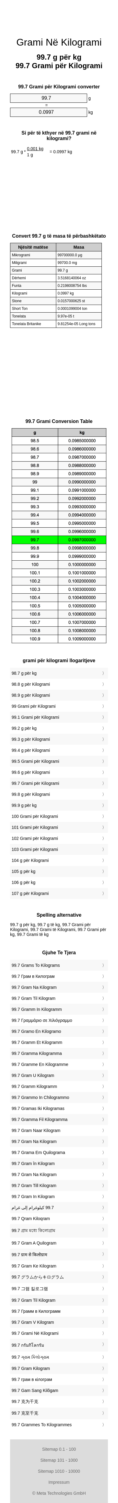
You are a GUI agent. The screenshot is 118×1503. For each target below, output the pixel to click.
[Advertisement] (59, 15)
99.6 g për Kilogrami (31, 772)
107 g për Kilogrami (30, 893)
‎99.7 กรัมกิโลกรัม (28, 1345)
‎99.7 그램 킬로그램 (30, 1288)
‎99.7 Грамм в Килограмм (36, 1311)
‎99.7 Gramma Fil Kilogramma (40, 1119)
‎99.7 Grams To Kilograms (36, 965)
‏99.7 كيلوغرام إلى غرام (33, 1207)
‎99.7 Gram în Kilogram (33, 1163)
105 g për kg (23, 871)
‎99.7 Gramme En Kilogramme (40, 1064)
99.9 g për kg (24, 805)
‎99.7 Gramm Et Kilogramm (37, 1042)
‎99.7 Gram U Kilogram (33, 1075)
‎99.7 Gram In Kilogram (33, 1196)
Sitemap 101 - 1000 (59, 1460)
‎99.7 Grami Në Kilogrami (35, 1333)
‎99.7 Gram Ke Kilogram (34, 1266)
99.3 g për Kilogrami (31, 739)
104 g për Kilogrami (30, 860)
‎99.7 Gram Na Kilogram (34, 987)
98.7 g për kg (24, 673)
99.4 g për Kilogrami (31, 750)
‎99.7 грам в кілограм (32, 1379)
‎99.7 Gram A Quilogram (34, 1243)
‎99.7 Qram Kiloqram (31, 1218)
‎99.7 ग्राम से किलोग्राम (29, 1254)
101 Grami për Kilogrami (35, 827)
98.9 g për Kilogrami (31, 695)
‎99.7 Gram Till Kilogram (34, 1185)
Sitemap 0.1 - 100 (59, 1449)
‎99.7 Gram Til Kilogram (33, 998)
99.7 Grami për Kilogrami (35, 783)
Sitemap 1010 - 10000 (59, 1471)
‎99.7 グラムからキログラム (38, 1277)
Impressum (58, 1482)
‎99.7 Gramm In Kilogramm (37, 1009)
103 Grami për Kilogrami (35, 849)
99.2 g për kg (24, 728)
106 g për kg (23, 882)
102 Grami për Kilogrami (35, 838)
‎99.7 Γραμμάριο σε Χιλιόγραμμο (42, 1020)
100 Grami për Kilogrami (35, 816)
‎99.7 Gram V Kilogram (33, 1322)
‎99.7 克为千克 (25, 1401)
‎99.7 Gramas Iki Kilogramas (38, 1108)
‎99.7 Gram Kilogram (31, 1368)
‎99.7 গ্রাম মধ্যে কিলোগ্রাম (33, 1230)
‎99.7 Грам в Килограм (33, 976)
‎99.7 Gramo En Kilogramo (36, 1031)
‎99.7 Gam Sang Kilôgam (35, 1390)
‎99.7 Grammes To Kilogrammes (42, 1424)
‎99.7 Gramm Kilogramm (34, 1086)
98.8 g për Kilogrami (31, 684)
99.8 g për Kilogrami (31, 794)
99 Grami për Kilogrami (34, 706)
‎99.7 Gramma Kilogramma (37, 1053)
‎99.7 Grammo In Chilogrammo (40, 1097)
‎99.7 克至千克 (25, 1413)
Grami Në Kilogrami (58, 42)
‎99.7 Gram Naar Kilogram (36, 1130)
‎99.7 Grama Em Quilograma (38, 1152)
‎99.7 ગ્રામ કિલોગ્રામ (30, 1357)
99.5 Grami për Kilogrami (35, 761)
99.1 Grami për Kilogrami (35, 717)
